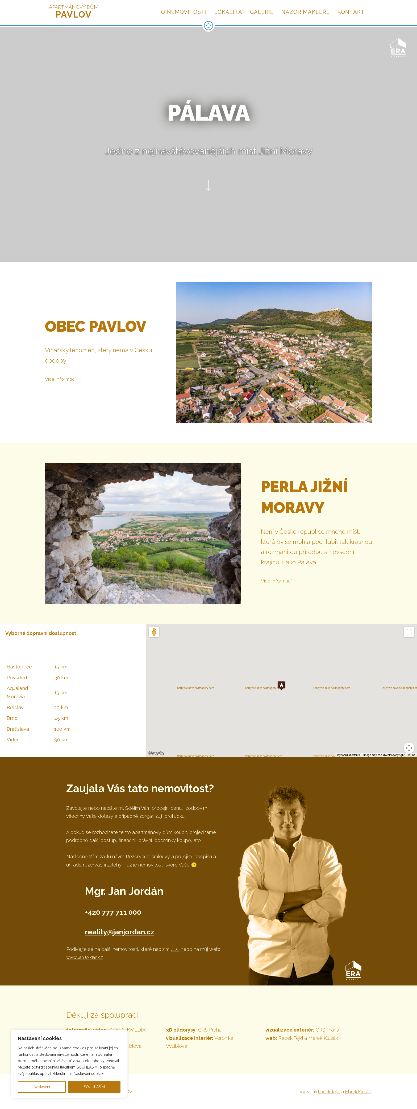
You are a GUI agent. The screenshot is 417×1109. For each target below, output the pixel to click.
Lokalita (228, 12)
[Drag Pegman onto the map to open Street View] (154, 632)
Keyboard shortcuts (348, 755)
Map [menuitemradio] (173, 632)
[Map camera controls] (409, 748)
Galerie (262, 12)
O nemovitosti (184, 12)
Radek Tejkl (323, 1091)
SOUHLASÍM (94, 1087)
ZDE (175, 949)
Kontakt (351, 12)
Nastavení (42, 1087)
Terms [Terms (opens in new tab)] (411, 755)
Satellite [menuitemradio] (196, 632)
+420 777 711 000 (128, 911)
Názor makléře (305, 12)
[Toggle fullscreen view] (409, 632)
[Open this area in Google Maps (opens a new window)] (156, 753)
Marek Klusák (356, 1091)
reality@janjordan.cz (136, 930)
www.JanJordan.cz (86, 957)
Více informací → (68, 378)
